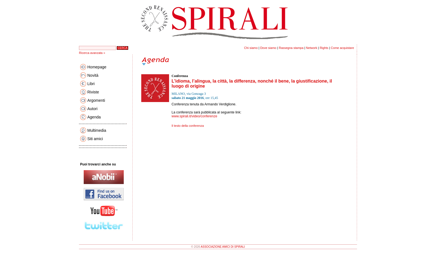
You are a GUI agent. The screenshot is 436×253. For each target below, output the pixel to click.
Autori (92, 108)
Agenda (94, 117)
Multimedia (96, 130)
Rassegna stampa (291, 47)
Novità (92, 75)
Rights (324, 47)
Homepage (96, 67)
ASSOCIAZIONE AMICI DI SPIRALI (223, 246)
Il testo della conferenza (188, 125)
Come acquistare (342, 47)
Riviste (93, 92)
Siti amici (95, 139)
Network (311, 47)
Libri (91, 83)
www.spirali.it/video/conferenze (194, 116)
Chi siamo (251, 47)
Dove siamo (268, 47)
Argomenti (96, 100)
